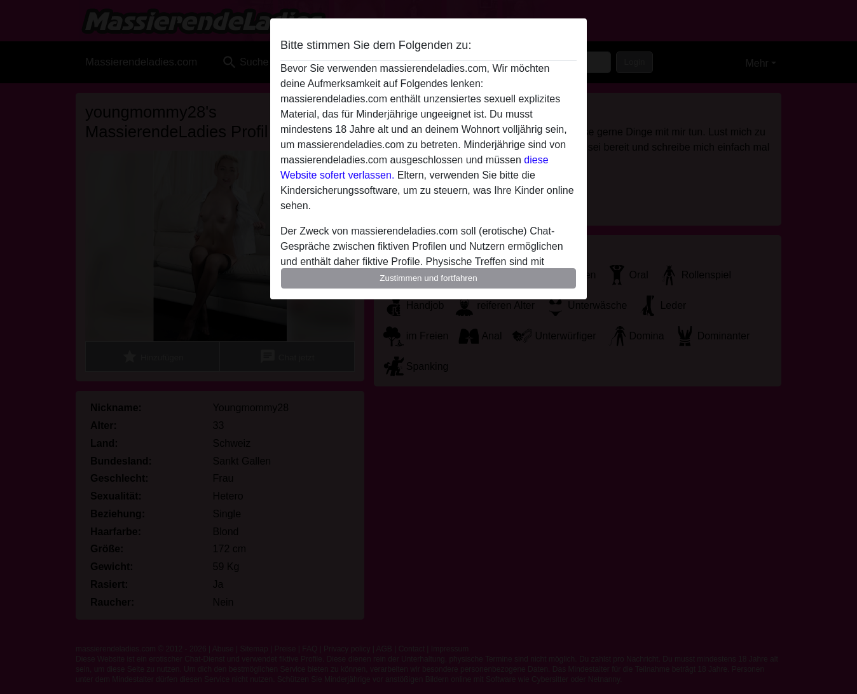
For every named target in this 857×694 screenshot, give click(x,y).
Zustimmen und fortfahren (428, 278)
